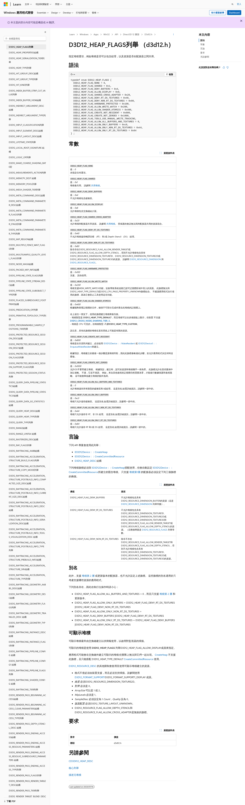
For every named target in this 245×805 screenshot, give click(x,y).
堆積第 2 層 (88, 575)
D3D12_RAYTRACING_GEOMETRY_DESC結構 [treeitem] (27, 596)
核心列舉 (74, 767)
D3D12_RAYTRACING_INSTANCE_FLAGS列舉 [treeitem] (27, 643)
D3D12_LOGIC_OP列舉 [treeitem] (20, 157)
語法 (202, 40)
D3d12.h (148, 34)
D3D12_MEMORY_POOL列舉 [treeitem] (23, 184)
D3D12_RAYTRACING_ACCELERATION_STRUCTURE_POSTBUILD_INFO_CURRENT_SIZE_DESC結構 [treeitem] (27, 493)
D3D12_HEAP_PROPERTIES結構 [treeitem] (23, 52)
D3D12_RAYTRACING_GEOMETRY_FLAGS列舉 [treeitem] (27, 605)
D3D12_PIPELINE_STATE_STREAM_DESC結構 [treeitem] (27, 283)
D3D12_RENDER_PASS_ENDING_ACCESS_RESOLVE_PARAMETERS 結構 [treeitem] (27, 744)
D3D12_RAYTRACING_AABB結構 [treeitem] (24, 450)
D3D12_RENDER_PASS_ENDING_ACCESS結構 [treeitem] (27, 735)
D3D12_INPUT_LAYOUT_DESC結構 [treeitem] (25, 136)
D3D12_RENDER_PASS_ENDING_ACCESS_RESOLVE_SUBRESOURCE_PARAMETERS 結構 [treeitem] (27, 756)
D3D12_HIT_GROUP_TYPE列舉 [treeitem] (23, 79)
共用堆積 (95, 185)
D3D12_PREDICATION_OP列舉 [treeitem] (23, 309)
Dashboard (234, 12)
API (116, 34)
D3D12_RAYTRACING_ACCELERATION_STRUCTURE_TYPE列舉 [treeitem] (27, 577)
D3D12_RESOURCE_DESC (82, 666)
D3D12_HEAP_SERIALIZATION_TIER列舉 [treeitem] (26, 60)
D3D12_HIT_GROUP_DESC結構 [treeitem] (23, 73)
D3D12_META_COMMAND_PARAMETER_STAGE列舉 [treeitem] (27, 222)
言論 (202, 48)
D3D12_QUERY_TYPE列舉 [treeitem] (21, 422)
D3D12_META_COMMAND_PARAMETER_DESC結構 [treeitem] (27, 203)
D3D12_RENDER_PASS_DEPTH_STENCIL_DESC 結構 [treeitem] (27, 725)
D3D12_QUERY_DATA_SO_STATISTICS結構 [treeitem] (27, 403)
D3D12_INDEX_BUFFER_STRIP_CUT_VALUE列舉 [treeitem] (27, 92)
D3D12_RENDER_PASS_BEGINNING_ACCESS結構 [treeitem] (27, 697)
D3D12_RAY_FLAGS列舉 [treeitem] (20, 445)
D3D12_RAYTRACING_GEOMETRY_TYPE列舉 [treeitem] (27, 624)
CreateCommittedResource (138, 659)
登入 (239, 4)
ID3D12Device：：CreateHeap (91, 452)
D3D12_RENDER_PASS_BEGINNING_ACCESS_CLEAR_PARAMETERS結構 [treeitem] (27, 706)
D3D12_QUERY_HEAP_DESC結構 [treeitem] (24, 410)
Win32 (106, 34)
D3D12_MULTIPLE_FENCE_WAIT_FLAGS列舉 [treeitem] (27, 247)
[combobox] (25, 38)
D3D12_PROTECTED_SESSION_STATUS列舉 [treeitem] (27, 374)
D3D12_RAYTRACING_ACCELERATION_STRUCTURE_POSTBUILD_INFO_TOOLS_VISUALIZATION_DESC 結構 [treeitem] (27, 533)
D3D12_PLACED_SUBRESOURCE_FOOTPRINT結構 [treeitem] (27, 302)
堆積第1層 (134, 472)
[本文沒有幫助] (227, 67)
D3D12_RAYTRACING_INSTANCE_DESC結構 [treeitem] (27, 634)
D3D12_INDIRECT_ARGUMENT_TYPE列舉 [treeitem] (27, 117)
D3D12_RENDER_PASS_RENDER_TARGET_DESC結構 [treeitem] (27, 783)
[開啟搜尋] (232, 4)
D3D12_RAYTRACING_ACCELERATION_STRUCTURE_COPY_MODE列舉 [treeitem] (27, 468)
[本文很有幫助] (224, 67)
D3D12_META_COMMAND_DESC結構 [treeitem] (27, 195)
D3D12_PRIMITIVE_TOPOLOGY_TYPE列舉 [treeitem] (27, 317)
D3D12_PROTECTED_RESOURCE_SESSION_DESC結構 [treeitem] (27, 336)
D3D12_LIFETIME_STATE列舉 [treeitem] (22, 142)
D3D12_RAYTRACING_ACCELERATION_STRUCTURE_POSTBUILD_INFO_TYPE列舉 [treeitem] (27, 546)
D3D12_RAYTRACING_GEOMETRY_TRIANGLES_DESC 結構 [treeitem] (27, 615)
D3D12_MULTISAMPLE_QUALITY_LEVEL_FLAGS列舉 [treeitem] (27, 256)
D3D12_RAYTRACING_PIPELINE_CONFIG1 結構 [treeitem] (27, 662)
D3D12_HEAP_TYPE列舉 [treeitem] (20, 67)
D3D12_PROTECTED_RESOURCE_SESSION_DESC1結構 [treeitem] (27, 346)
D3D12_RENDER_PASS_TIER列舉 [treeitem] (24, 790)
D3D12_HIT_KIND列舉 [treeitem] (19, 84)
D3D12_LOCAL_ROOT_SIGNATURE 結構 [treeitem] (26, 149)
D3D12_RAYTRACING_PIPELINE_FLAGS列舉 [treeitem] (27, 672)
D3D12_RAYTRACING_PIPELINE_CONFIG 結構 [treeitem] (27, 653)
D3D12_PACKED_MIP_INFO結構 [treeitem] (24, 269)
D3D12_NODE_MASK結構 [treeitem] (21, 264)
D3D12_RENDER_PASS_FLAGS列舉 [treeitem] (25, 775)
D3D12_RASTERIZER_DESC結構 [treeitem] (23, 439)
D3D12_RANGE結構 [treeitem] (18, 428)
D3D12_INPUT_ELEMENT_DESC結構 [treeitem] (26, 130)
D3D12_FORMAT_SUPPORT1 (90, 677)
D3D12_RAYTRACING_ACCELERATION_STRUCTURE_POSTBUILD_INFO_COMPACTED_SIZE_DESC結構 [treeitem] (27, 479)
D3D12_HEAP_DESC (85, 460)
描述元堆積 (75, 774)
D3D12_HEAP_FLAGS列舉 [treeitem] (21, 46)
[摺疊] (45, 32)
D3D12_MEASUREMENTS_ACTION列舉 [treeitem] (27, 172)
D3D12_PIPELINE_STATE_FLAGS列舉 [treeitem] (26, 275)
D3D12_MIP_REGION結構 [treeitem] (21, 239)
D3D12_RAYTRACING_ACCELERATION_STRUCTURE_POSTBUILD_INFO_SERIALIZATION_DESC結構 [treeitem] (27, 519)
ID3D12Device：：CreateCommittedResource (99, 456)
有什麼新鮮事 (217, 12)
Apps (96, 34)
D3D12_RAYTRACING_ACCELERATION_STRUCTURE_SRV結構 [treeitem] (27, 567)
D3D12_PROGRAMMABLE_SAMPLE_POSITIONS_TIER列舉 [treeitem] (27, 327)
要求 (202, 52)
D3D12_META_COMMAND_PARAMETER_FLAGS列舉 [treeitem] (27, 212)
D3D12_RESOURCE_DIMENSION (145, 259)
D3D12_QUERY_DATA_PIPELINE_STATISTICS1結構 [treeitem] (27, 393)
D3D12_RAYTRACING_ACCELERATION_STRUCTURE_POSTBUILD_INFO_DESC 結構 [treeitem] (27, 506)
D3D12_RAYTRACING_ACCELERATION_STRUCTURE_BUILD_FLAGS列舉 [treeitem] (27, 458)
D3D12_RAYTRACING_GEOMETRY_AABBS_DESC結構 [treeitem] (27, 586)
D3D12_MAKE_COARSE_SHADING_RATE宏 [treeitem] (27, 165)
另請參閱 (204, 56)
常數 (202, 44)
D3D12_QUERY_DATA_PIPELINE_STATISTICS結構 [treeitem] (27, 384)
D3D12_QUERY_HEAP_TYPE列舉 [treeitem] (24, 416)
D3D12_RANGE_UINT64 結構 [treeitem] (22, 433)
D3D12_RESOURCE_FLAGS (82, 262)
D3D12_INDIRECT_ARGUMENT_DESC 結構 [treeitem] (26, 107)
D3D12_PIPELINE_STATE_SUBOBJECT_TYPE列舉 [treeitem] (27, 292)
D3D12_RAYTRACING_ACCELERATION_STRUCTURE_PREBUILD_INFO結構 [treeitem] (27, 557)
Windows (84, 34)
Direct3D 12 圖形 (131, 34)
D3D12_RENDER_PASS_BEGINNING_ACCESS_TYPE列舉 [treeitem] (27, 716)
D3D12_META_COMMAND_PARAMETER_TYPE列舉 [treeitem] (27, 231)
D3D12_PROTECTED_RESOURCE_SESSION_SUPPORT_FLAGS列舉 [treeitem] (27, 365)
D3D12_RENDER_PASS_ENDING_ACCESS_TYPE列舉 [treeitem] (27, 767)
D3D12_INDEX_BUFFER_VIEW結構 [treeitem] (25, 100)
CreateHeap (161, 654)
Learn (72, 34)
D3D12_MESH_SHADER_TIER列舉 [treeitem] (24, 189)
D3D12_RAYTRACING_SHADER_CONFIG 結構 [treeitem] (27, 681)
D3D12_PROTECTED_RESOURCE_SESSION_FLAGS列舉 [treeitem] (27, 355)
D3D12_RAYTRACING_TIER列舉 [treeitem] (23, 689)
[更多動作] (173, 34)
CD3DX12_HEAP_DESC (81, 761)
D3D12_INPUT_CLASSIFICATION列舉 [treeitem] (26, 124)
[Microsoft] (6, 4)
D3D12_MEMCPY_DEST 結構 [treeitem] (22, 178)
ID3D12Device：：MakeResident (119, 343)
